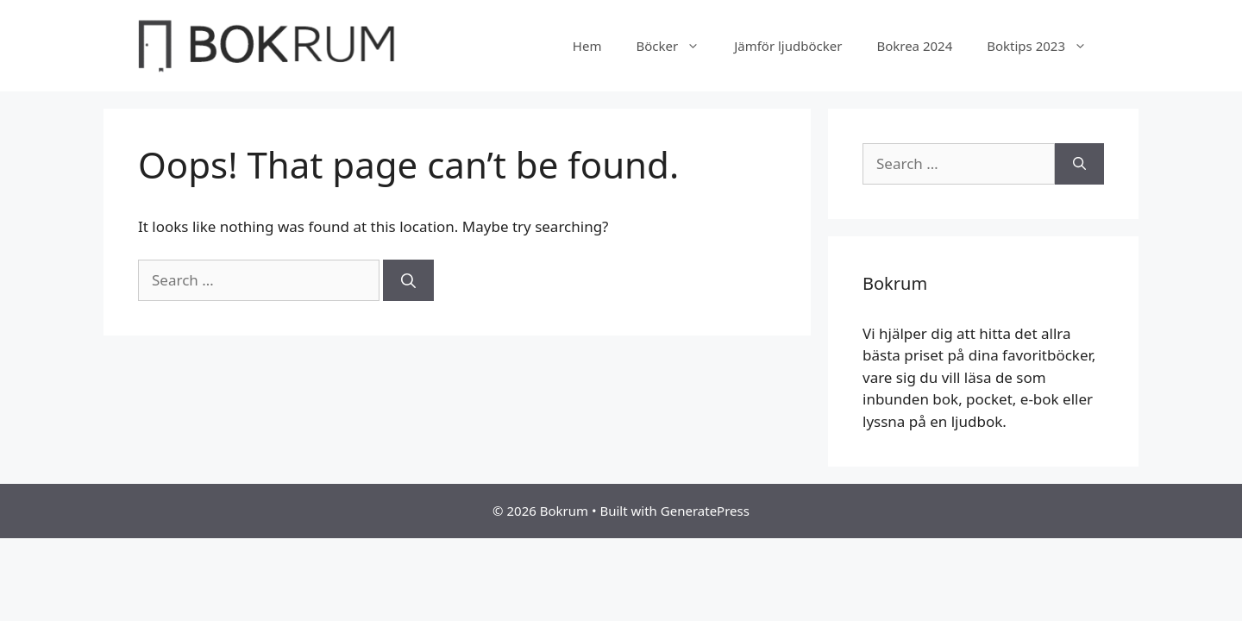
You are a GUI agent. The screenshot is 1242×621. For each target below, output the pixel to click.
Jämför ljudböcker (788, 45)
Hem (587, 45)
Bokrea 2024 (914, 45)
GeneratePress (705, 510)
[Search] (408, 280)
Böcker (676, 46)
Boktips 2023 (1045, 46)
